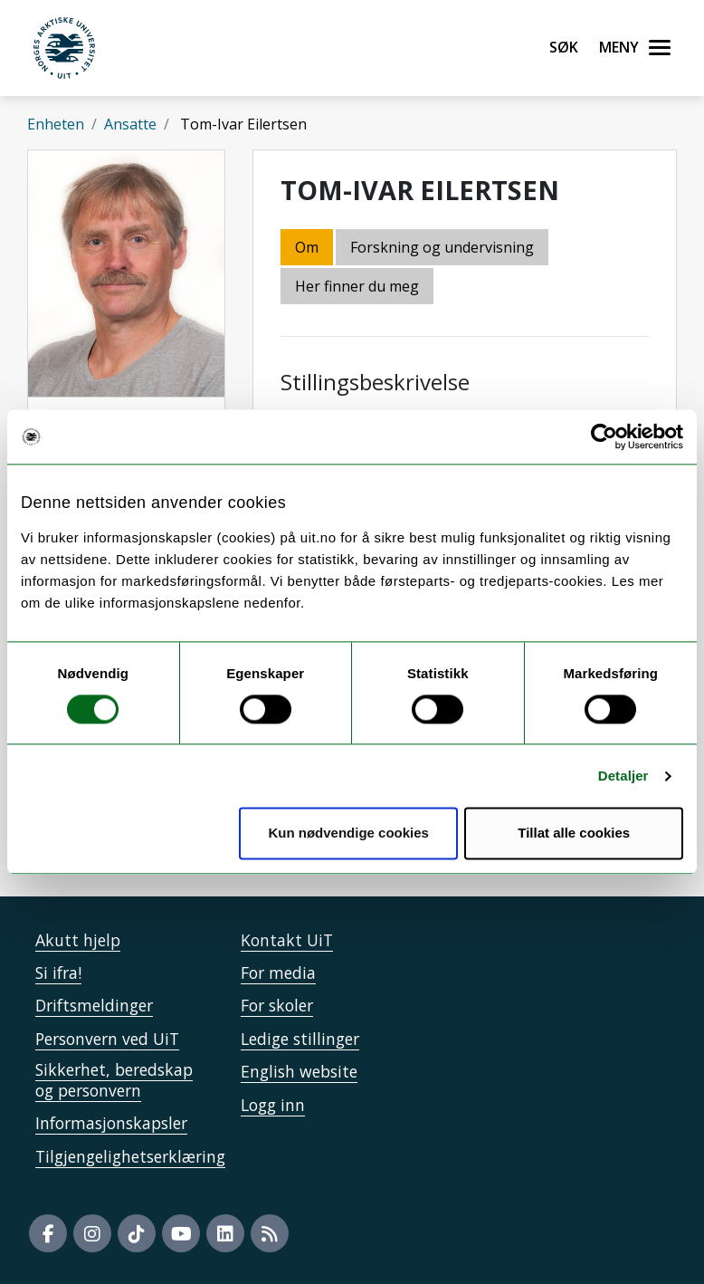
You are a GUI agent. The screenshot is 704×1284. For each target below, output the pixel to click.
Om (307, 247)
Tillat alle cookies (574, 833)
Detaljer (623, 775)
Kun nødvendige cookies (348, 833)
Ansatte (130, 124)
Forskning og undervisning (442, 247)
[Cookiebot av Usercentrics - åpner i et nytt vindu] (604, 436)
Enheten (55, 124)
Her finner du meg (357, 286)
